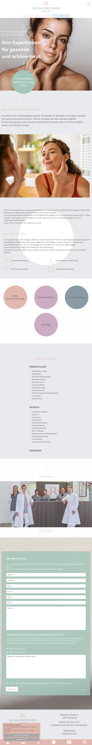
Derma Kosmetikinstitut (41, 442)
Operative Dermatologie (41, 377)
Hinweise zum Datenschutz (28, 683)
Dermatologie (38, 366)
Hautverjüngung (38, 425)
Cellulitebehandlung (40, 436)
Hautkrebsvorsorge (39, 371)
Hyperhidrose (37, 398)
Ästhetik (34, 407)
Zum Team (46, 531)
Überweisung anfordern (16, 652)
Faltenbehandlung (39, 428)
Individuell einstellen (21, 739)
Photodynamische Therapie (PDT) (45, 393)
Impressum (69, 730)
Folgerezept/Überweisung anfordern (36, 16)
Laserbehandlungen (40, 412)
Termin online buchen (61, 16)
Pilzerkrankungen (38, 387)
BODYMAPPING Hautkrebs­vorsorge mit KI (23, 82)
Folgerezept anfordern (16, 648)
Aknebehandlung (38, 379)
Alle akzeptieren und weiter (21, 735)
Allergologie (36, 374)
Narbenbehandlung (39, 423)
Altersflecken (37, 420)
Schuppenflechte (38, 385)
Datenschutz (69, 733)
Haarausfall (36, 396)
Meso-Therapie (38, 431)
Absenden (12, 689)
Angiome (35, 414)
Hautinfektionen (38, 390)
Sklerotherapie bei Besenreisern (44, 433)
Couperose (36, 417)
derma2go (35, 450)
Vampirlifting (37, 439)
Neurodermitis (37, 382)
